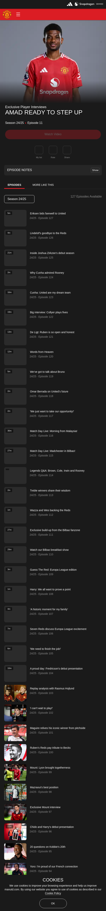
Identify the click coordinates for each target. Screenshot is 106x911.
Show (95, 170)
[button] (18, 14)
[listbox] (19, 199)
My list (39, 157)
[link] (67, 150)
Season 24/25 (19, 199)
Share (67, 157)
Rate (53, 157)
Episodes (14, 184)
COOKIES (53, 880)
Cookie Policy (53, 893)
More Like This (43, 184)
